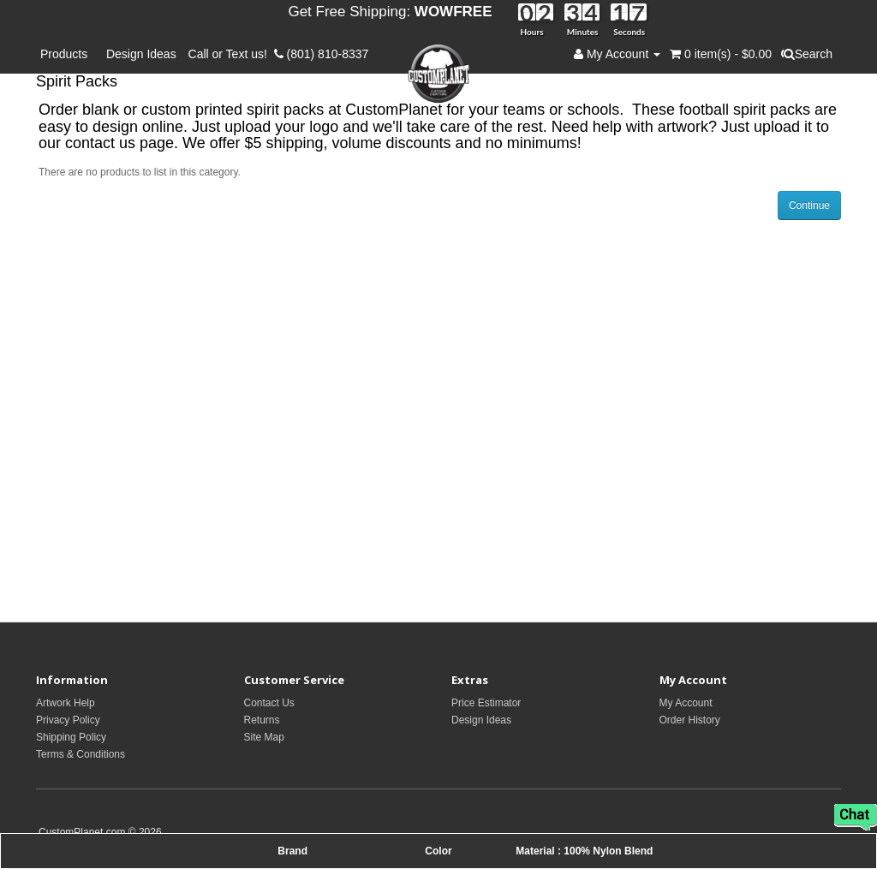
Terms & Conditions (80, 754)
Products (67, 54)
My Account (686, 703)
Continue (809, 205)
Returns (262, 720)
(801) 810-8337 (321, 54)
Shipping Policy (71, 737)
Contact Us (269, 703)
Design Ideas (141, 54)
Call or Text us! (231, 54)
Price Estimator (486, 703)
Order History (689, 720)
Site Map (264, 737)
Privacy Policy (68, 720)
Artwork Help (65, 703)
